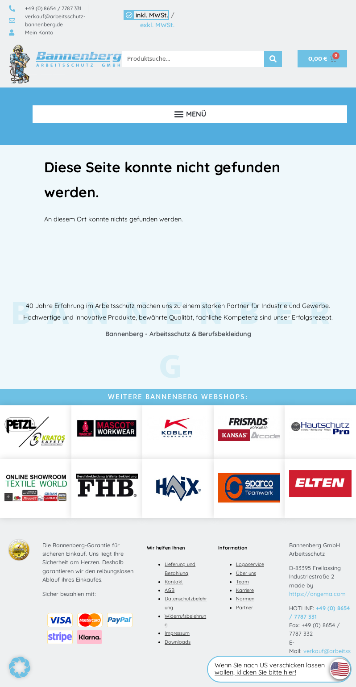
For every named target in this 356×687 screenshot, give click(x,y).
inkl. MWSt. (152, 15)
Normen (245, 598)
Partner (244, 607)
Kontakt (174, 582)
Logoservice (250, 564)
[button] (190, 114)
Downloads (177, 642)
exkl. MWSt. (157, 25)
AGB (169, 590)
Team (242, 582)
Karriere (245, 590)
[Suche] (273, 59)
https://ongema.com (317, 593)
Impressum (177, 633)
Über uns (246, 573)
